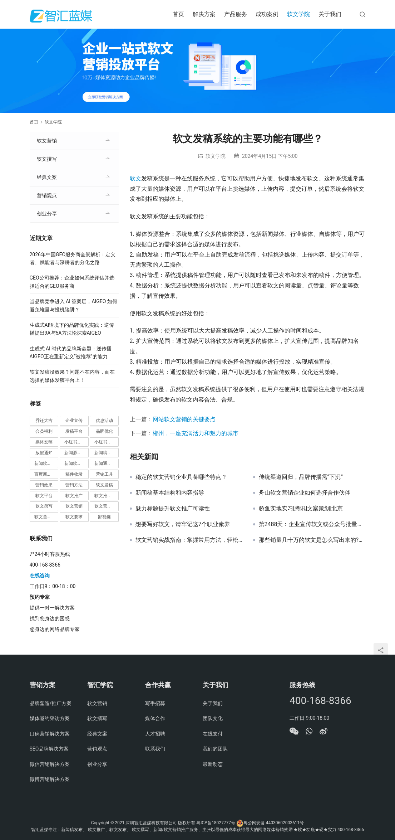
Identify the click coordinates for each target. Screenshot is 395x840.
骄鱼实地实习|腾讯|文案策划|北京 (301, 508)
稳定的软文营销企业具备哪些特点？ (181, 477)
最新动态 (213, 764)
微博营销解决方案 (50, 779)
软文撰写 (47, 159)
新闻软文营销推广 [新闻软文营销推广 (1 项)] (76, 463)
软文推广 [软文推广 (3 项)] (74, 495)
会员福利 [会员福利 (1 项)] (44, 431)
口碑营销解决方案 (50, 734)
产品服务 (235, 14)
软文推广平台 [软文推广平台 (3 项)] (106, 495)
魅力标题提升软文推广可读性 (172, 508)
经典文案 (47, 177)
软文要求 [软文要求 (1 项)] (74, 516)
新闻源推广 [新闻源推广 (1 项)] (75, 452)
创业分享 (47, 214)
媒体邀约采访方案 (50, 718)
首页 (178, 14)
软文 (135, 178)
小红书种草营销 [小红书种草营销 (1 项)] (106, 442)
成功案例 (267, 14)
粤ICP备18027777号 (215, 822)
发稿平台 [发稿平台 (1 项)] (74, 431)
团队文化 (213, 718)
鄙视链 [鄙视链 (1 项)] (104, 516)
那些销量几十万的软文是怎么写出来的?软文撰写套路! (312, 540)
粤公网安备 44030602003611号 (273, 822)
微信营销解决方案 (50, 764)
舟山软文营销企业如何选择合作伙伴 (304, 493)
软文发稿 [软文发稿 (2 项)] (104, 484)
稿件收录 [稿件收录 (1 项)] (74, 474)
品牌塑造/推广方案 (51, 703)
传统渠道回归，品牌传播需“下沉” (301, 477)
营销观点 (47, 195)
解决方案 (204, 14)
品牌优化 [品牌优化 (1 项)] (104, 431)
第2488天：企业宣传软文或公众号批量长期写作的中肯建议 (312, 524)
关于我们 (330, 14)
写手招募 (155, 703)
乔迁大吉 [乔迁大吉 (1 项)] (44, 420)
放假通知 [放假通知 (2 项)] (44, 452)
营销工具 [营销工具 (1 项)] (104, 474)
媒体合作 (155, 718)
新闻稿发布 (72, 829)
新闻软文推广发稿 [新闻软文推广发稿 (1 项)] (46, 463)
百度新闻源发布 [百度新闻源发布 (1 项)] (46, 474)
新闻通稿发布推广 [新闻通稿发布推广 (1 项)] (106, 463)
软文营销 (47, 141)
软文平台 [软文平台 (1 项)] (44, 495)
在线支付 (213, 734)
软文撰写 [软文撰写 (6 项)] (44, 506)
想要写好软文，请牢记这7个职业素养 (182, 524)
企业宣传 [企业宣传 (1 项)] (74, 420)
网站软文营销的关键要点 (184, 419)
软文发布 (118, 829)
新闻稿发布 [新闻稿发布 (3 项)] (105, 452)
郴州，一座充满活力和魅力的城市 (195, 433)
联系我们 (155, 749)
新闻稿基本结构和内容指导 (169, 493)
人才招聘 (155, 734)
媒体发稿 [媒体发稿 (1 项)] (44, 442)
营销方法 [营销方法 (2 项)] (74, 484)
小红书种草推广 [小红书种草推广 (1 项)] (76, 442)
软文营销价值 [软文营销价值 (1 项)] (106, 506)
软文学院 (298, 14)
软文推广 (96, 829)
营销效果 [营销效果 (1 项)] (44, 484)
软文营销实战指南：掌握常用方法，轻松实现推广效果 (188, 540)
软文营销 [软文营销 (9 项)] (74, 506)
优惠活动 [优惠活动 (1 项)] (104, 420)
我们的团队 (215, 749)
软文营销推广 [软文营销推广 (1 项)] (46, 516)
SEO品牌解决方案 (49, 749)
